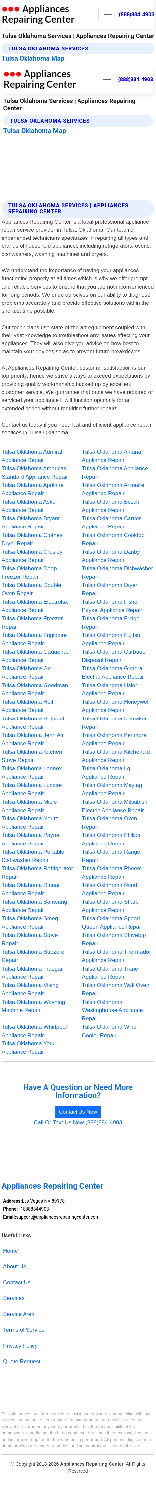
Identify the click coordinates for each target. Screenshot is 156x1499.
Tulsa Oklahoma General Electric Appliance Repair (113, 672)
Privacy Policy (20, 1346)
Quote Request (21, 1361)
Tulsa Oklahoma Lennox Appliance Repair (32, 772)
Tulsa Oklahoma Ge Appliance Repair (26, 672)
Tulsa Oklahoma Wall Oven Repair (116, 989)
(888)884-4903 (136, 14)
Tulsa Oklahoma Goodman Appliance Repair (35, 689)
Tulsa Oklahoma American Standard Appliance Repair (35, 472)
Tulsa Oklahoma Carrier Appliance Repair (111, 522)
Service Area (18, 1314)
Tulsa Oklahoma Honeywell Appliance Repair (116, 706)
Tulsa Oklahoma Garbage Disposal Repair (114, 656)
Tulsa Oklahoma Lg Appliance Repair (106, 772)
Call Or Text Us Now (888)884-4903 (78, 1122)
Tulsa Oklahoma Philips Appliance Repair (111, 839)
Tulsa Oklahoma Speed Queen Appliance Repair (112, 922)
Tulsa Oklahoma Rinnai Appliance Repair (30, 889)
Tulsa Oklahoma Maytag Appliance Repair (112, 789)
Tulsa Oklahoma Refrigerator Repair (37, 872)
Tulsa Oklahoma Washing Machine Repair (33, 1006)
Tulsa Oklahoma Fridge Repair (111, 622)
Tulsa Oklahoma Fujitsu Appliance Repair (111, 639)
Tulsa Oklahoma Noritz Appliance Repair (30, 822)
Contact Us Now (78, 1112)
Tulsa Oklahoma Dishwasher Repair (117, 572)
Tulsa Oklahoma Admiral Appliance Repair (32, 456)
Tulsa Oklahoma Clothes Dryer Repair (32, 539)
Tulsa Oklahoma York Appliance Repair (28, 1047)
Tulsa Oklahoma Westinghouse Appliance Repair (112, 1010)
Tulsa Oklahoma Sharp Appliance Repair (110, 906)
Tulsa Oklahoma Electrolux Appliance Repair (35, 606)
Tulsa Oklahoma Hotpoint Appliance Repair (33, 723)
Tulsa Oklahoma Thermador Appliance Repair (116, 956)
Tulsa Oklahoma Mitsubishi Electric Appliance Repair (115, 806)
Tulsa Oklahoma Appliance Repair (115, 472)
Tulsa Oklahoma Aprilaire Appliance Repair (33, 489)
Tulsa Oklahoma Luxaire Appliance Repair (32, 789)
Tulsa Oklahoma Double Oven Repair (31, 589)
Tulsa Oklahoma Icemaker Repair (114, 723)
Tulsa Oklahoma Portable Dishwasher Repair (33, 856)
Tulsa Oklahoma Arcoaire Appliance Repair (113, 489)
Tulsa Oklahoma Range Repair (111, 856)
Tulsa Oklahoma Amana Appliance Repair (111, 456)
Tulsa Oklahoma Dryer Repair (110, 589)
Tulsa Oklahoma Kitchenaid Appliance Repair (116, 756)
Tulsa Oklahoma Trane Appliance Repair (110, 973)
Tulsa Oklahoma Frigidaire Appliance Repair (34, 639)
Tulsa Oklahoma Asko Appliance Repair (29, 506)
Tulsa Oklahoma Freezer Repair (32, 622)
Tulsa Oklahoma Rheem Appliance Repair (112, 872)
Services (14, 1298)
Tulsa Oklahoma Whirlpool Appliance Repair (34, 1031)
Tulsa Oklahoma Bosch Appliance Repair (110, 506)
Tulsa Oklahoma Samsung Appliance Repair (34, 906)
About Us (14, 1266)
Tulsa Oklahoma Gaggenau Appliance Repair (36, 656)
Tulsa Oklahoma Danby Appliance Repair (111, 556)
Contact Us (16, 1282)
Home (10, 1251)
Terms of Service (23, 1330)
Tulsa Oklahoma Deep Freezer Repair (29, 572)
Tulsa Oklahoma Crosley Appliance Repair (32, 556)
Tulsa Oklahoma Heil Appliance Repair (27, 706)
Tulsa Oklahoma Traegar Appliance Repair (32, 973)
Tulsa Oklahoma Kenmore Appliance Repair (114, 739)
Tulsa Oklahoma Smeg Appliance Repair (30, 922)
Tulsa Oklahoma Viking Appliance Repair (30, 989)
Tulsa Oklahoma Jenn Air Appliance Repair (33, 739)
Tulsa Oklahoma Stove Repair (30, 939)
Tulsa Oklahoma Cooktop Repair (113, 539)
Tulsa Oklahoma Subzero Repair (33, 956)
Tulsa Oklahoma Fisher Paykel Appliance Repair (112, 606)
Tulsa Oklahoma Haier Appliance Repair (109, 689)
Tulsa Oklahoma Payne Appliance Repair (30, 839)
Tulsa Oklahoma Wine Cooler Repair (109, 1031)
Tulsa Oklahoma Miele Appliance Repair (29, 806)
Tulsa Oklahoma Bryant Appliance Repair (31, 522)
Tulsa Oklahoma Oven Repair (109, 822)
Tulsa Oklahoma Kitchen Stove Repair (32, 756)
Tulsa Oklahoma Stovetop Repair (114, 939)
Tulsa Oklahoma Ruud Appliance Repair (109, 889)
